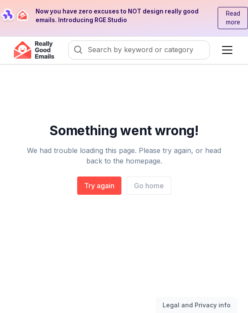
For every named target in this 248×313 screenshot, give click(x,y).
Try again (99, 185)
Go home (149, 185)
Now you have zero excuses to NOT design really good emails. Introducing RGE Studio (117, 15)
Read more (233, 18)
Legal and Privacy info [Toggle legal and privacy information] (197, 305)
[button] (225, 50)
